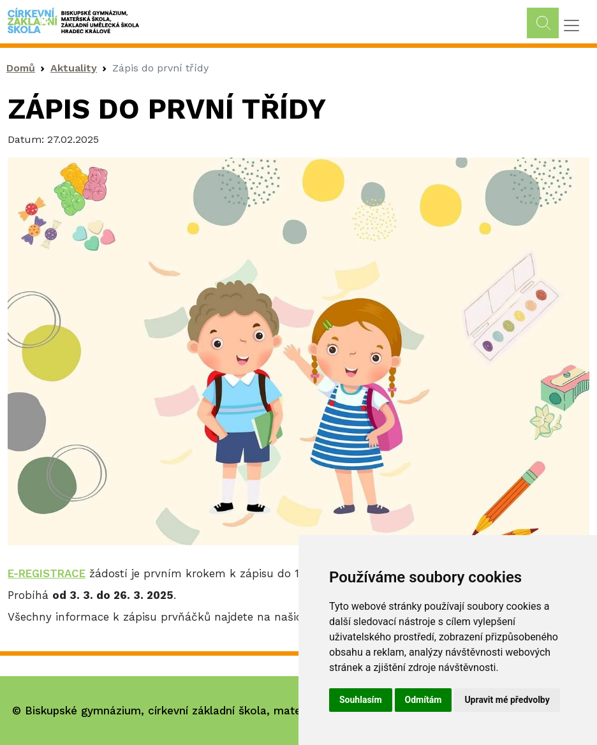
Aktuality (73, 68)
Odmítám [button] (423, 700)
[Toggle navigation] (571, 25)
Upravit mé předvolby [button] (506, 700)
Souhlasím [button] (360, 700)
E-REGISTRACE (46, 573)
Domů (20, 68)
